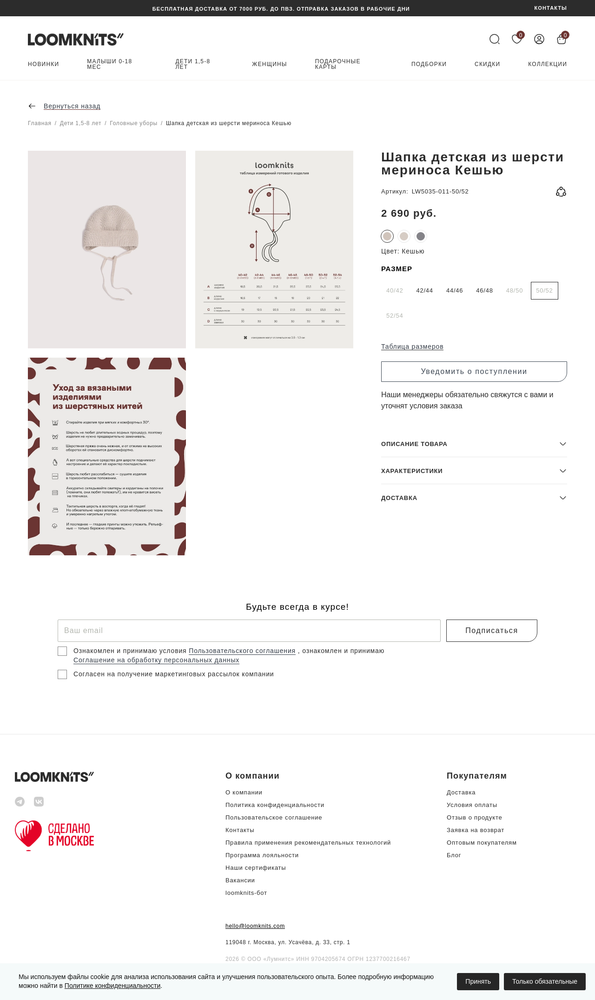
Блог (454, 855)
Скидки (487, 64)
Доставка (461, 792)
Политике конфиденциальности (112, 985)
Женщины (269, 64)
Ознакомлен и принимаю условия (131, 650)
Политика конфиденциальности (274, 804)
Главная (40, 123)
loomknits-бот (246, 892)
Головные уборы (134, 123)
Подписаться (491, 630)
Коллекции (547, 64)
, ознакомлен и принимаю (341, 650)
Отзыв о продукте (474, 817)
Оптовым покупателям (482, 842)
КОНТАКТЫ (551, 8)
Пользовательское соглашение (273, 817)
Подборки (429, 64)
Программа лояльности (262, 855)
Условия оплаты (472, 804)
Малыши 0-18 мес (109, 64)
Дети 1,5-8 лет (193, 64)
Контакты (239, 830)
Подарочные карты (338, 64)
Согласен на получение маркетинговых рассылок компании (173, 674)
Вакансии (240, 880)
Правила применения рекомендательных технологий (308, 842)
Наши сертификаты (255, 867)
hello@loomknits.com (255, 926)
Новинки (43, 64)
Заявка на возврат (475, 830)
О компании (244, 792)
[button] (474, 488)
